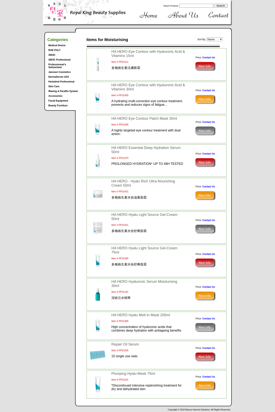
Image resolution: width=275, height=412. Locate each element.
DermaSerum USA (58, 76)
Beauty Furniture (58, 105)
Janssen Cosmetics (59, 72)
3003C (51, 55)
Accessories (55, 96)
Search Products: (171, 6)
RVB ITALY (54, 50)
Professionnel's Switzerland (57, 66)
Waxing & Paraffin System (63, 91)
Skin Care (53, 86)
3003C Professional (59, 59)
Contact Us (208, 57)
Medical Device (57, 45)
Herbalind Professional (61, 81)
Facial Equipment (58, 100)
